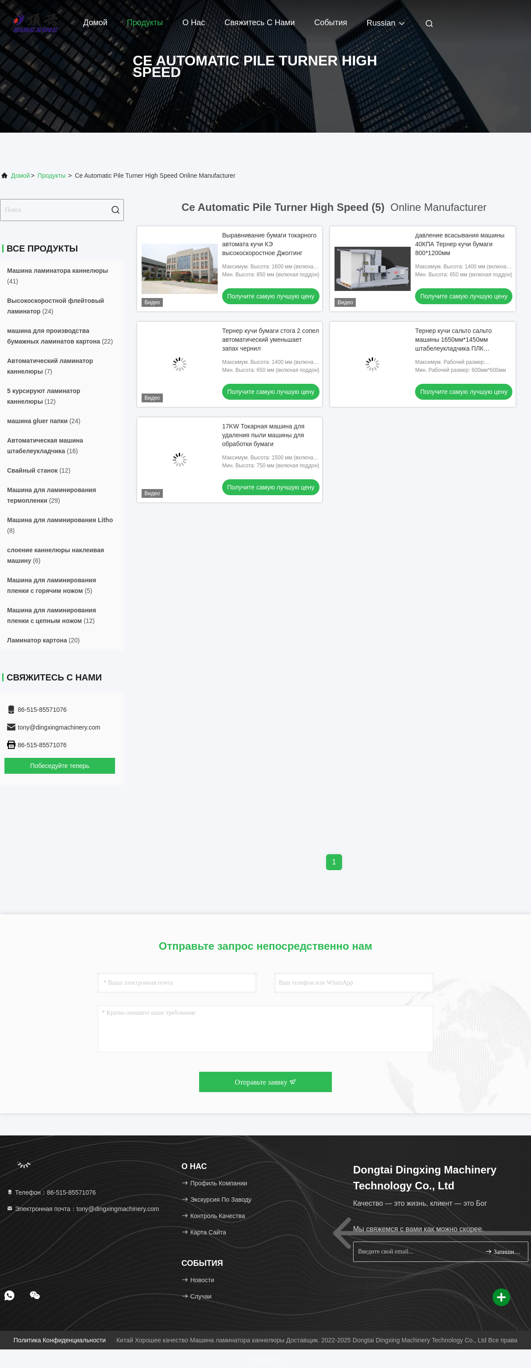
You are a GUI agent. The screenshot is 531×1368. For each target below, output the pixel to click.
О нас (193, 22)
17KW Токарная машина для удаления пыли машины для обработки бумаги (263, 435)
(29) (51, 495)
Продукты (145, 22)
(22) (60, 336)
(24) (55, 306)
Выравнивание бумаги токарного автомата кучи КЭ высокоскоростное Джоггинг (269, 244)
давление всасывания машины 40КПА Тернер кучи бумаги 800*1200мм (459, 244)
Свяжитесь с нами (259, 22)
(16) (45, 446)
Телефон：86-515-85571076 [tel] (51, 1192)
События (330, 22)
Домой (95, 22)
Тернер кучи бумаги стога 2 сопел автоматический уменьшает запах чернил (270, 339)
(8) (60, 525)
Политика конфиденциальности (60, 1340)
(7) (50, 366)
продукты (51, 175)
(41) (57, 276)
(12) (43, 396)
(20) (43, 640)
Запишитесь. (503, 1251)
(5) (51, 585)
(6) (55, 555)
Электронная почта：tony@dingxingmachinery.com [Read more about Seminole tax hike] (82, 1208)
